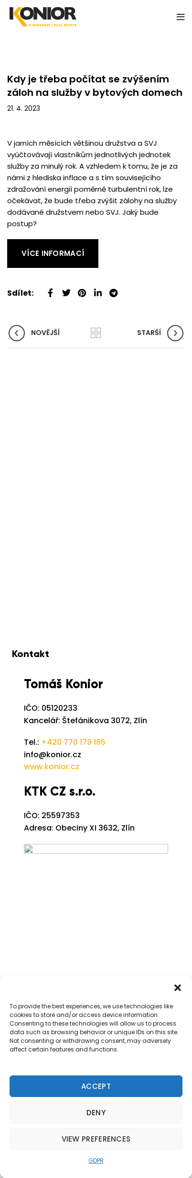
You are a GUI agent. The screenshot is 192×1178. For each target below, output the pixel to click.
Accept (96, 1086)
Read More (26, 245)
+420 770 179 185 (73, 742)
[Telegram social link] (113, 289)
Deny (96, 1113)
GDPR (96, 1160)
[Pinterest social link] (82, 289)
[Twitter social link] (66, 289)
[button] (177, 988)
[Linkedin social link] (98, 289)
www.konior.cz (51, 766)
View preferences (96, 1139)
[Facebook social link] (50, 289)
